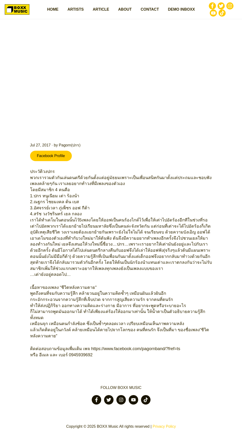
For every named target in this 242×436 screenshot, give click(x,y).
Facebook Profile (51, 157)
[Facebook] (208, 6)
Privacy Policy (164, 426)
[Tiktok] (217, 13)
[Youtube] (209, 13)
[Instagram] (225, 6)
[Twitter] (216, 6)
